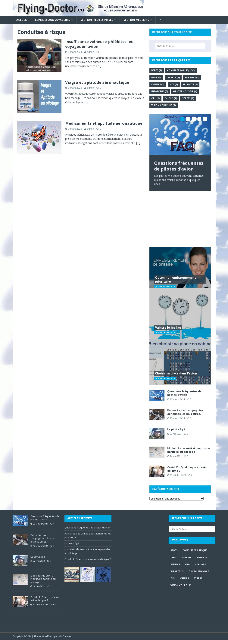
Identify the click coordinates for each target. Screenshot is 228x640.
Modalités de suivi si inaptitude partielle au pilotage (188, 449)
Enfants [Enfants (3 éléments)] (192, 77)
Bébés (173, 550)
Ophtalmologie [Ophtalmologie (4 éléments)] (185, 91)
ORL (172, 578)
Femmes (175, 564)
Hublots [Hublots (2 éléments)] (190, 84)
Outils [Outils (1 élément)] (171, 98)
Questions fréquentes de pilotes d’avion (184, 392)
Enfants (202, 557)
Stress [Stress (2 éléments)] (188, 98)
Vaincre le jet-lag (168, 327)
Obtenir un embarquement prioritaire (175, 279)
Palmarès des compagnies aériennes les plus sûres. (185, 411)
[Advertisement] (180, 219)
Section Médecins (136, 20)
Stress (198, 578)
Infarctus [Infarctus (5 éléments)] (159, 91)
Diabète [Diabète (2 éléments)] (173, 77)
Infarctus (176, 571)
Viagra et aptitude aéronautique (97, 82)
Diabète (187, 557)
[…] (102, 66)
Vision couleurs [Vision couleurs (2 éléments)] (163, 105)
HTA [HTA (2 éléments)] (174, 84)
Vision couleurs (180, 585)
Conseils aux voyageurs (52, 20)
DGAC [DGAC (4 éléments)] (156, 77)
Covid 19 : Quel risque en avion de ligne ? (187, 468)
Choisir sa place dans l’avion (176, 373)
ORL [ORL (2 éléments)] (155, 98)
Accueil (21, 20)
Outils (184, 578)
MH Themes (64, 636)
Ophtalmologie (199, 571)
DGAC (173, 557)
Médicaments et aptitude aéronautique (103, 123)
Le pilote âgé (176, 429)
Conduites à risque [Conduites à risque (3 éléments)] (181, 70)
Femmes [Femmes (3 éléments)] (157, 84)
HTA (187, 564)
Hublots (200, 564)
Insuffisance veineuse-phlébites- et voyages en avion (99, 44)
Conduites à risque (195, 550)
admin (90, 52)
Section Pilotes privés (96, 20)
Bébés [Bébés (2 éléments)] (156, 70)
